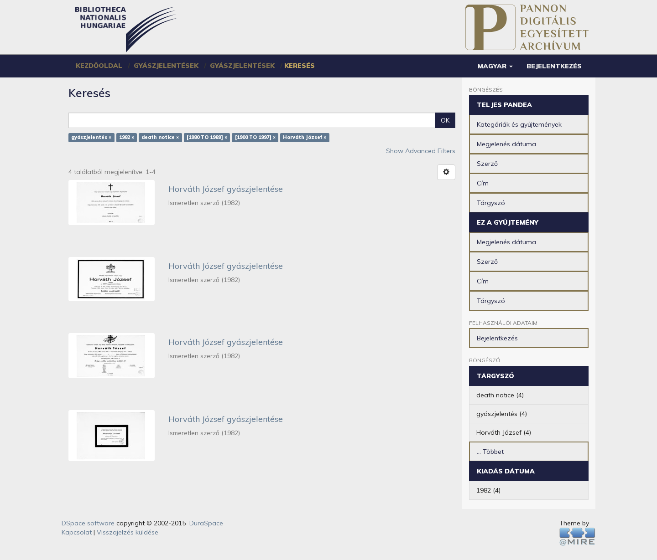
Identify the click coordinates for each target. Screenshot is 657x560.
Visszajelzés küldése (127, 532)
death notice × (160, 137)
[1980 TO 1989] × (207, 137)
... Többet (490, 451)
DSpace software (88, 523)
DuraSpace (206, 523)
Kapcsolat (77, 532)
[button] (495, 66)
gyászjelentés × (91, 137)
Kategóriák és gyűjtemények (519, 124)
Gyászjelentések (166, 66)
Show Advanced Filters (420, 151)
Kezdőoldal (99, 66)
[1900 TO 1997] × (255, 137)
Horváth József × (304, 137)
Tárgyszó (491, 203)
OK (445, 120)
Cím (483, 183)
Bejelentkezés (497, 338)
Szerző (487, 163)
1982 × (126, 137)
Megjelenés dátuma (506, 144)
